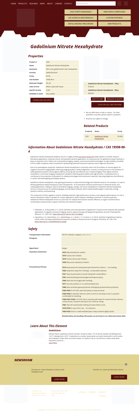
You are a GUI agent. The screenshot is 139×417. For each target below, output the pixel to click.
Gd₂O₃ (62, 189)
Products (22, 3)
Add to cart (97, 99)
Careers (58, 3)
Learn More (53, 343)
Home (13, 3)
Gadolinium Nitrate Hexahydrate (101, 137)
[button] (59, 379)
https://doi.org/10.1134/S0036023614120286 (50, 222)
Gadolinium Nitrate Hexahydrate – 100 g (103, 84)
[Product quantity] (86, 99)
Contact (68, 3)
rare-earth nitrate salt (86, 157)
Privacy (102, 396)
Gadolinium (55, 330)
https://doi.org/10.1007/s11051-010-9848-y (68, 214)
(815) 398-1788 (62, 391)
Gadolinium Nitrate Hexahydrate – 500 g (103, 90)
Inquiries (33, 3)
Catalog (83, 392)
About (50, 3)
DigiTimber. (97, 410)
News (42, 3)
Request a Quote (114, 99)
